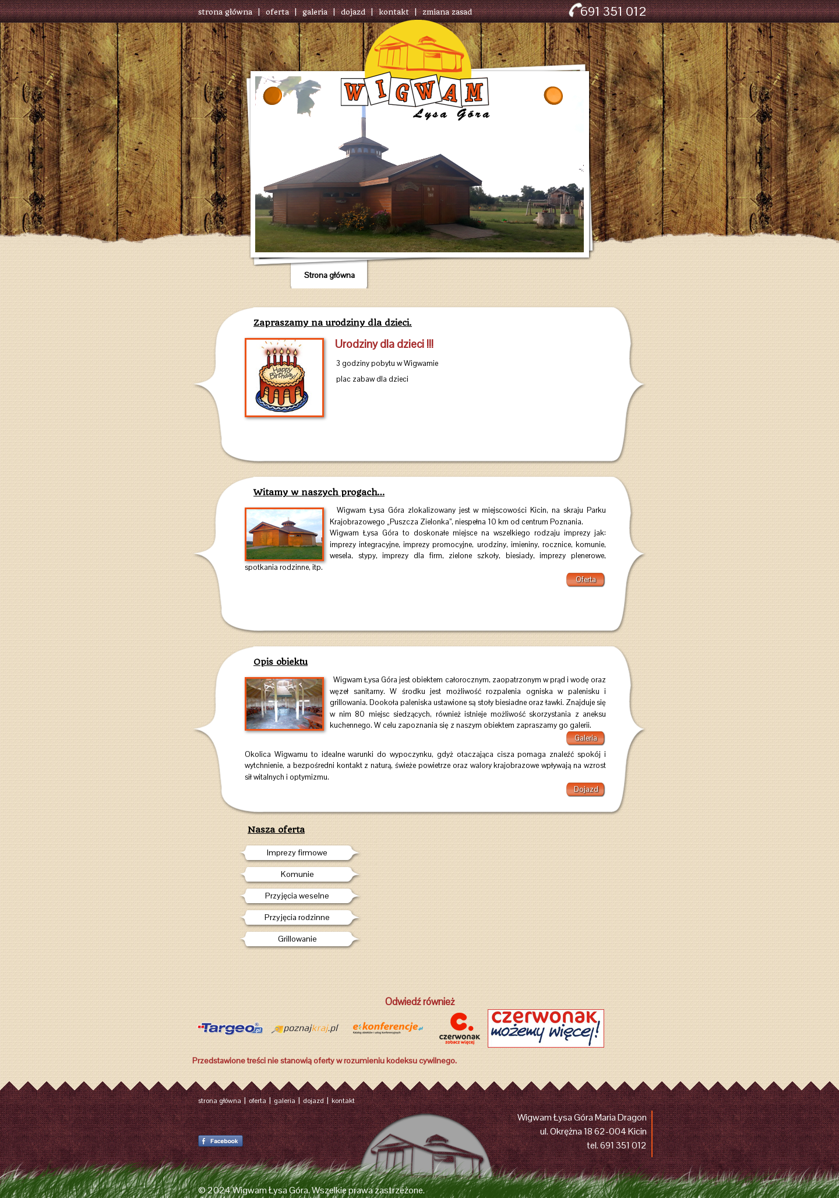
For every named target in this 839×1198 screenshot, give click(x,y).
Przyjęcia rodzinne (297, 917)
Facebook (220, 1141)
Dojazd (586, 789)
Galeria (585, 738)
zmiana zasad (447, 12)
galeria (314, 12)
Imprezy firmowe (297, 852)
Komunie (297, 874)
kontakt (394, 12)
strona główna (225, 12)
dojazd (353, 12)
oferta (277, 12)
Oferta (586, 579)
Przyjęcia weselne (297, 895)
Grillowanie (297, 938)
